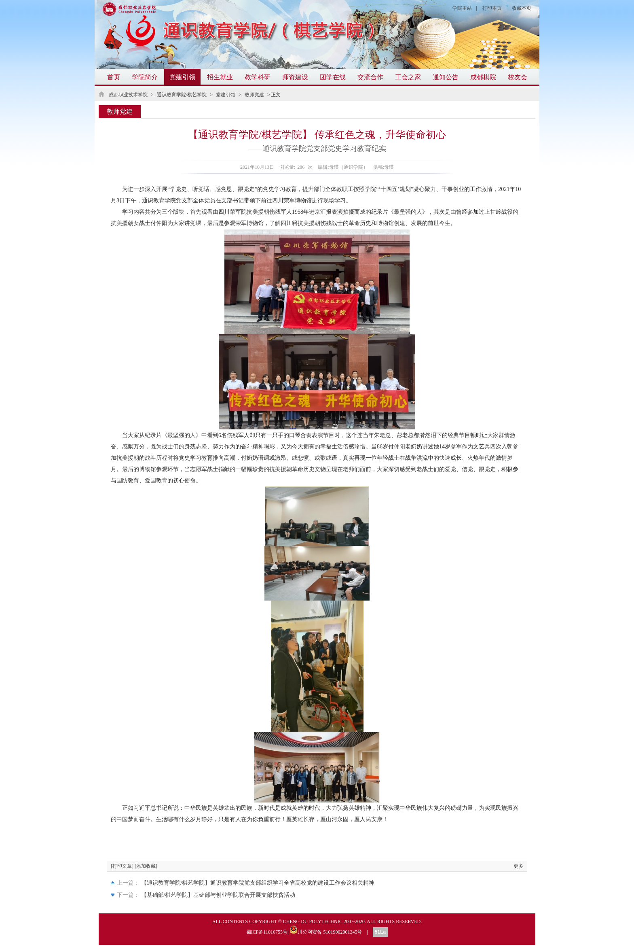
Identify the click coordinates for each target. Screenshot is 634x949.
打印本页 (492, 8)
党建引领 (182, 77)
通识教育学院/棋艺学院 (182, 95)
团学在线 (333, 77)
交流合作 (370, 77)
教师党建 (254, 95)
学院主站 (462, 8)
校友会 (517, 77)
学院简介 (145, 77)
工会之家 (408, 77)
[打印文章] (122, 866)
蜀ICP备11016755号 (266, 932)
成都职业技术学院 (128, 95)
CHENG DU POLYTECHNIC (312, 921)
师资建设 (295, 77)
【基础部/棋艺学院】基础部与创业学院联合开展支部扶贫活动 (218, 895)
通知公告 (446, 77)
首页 (113, 77)
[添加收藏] (146, 866)
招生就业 (220, 77)
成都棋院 (483, 77)
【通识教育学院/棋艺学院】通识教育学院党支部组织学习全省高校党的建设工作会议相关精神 (258, 883)
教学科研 (258, 77)
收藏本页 (521, 8)
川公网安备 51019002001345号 (326, 930)
